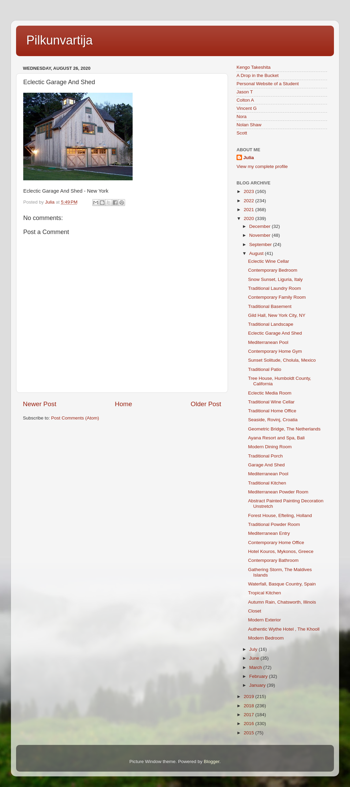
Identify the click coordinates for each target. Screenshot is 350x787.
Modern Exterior (264, 619)
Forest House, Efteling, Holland (280, 515)
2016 (249, 723)
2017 (249, 714)
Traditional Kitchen (267, 483)
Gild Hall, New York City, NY (277, 315)
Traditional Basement (270, 306)
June (254, 658)
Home (123, 404)
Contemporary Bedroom (272, 270)
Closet (254, 611)
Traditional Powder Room (274, 524)
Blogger (211, 761)
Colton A (245, 100)
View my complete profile (262, 166)
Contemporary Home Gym (275, 351)
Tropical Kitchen (264, 592)
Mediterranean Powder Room (278, 491)
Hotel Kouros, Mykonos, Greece (280, 551)
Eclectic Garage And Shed (275, 333)
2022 (249, 200)
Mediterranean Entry (269, 533)
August (257, 253)
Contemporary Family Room (277, 297)
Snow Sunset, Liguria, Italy (275, 279)
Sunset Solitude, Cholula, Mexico (282, 360)
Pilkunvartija (59, 40)
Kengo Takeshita (254, 67)
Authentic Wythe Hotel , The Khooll (284, 629)
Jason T (245, 91)
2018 (249, 705)
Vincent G (247, 108)
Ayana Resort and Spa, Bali (276, 437)
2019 (249, 696)
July (254, 649)
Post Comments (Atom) (75, 418)
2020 (249, 218)
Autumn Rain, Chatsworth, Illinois (282, 602)
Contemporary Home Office (276, 542)
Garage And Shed (266, 464)
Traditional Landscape (270, 324)
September (261, 244)
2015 (249, 732)
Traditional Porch (265, 456)
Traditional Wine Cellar (271, 401)
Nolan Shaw (249, 124)
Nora (241, 116)
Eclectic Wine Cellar (268, 261)
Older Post (206, 404)
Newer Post (39, 404)
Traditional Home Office (272, 410)
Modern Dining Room (270, 446)
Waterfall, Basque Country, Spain (282, 583)
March (256, 667)
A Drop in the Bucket (258, 75)
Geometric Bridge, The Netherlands (284, 428)
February (259, 676)
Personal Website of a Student (268, 83)
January (258, 685)
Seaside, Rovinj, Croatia (273, 419)
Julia (248, 157)
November (260, 235)
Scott (242, 133)
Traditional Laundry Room (274, 288)
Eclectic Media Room (270, 393)
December (260, 226)
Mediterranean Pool (268, 342)
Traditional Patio (264, 369)
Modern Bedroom (266, 638)
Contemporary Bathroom (273, 560)
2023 (249, 191)
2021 (249, 209)
